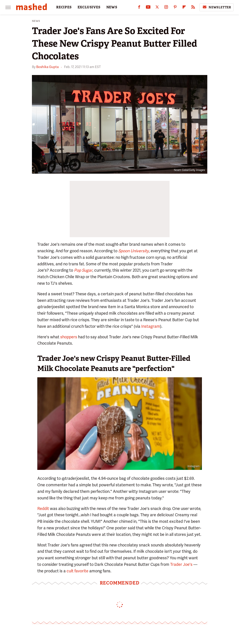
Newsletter (216, 7)
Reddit (43, 508)
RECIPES (64, 7)
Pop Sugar (83, 270)
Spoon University (133, 250)
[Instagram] (166, 8)
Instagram (150, 326)
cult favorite (77, 570)
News (36, 21)
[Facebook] (139, 8)
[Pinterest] (175, 8)
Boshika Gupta (47, 67)
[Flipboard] (184, 8)
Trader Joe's (181, 564)
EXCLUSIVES (89, 7)
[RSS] (193, 8)
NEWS (111, 7)
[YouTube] (148, 8)
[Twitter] (157, 8)
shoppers (68, 336)
